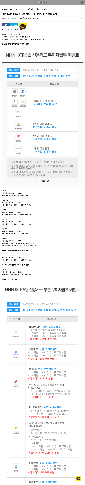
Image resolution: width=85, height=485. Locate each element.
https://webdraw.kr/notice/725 (28, 18)
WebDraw (42, 2)
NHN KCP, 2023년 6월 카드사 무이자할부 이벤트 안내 (24, 477)
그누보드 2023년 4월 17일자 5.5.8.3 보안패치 (21, 481)
